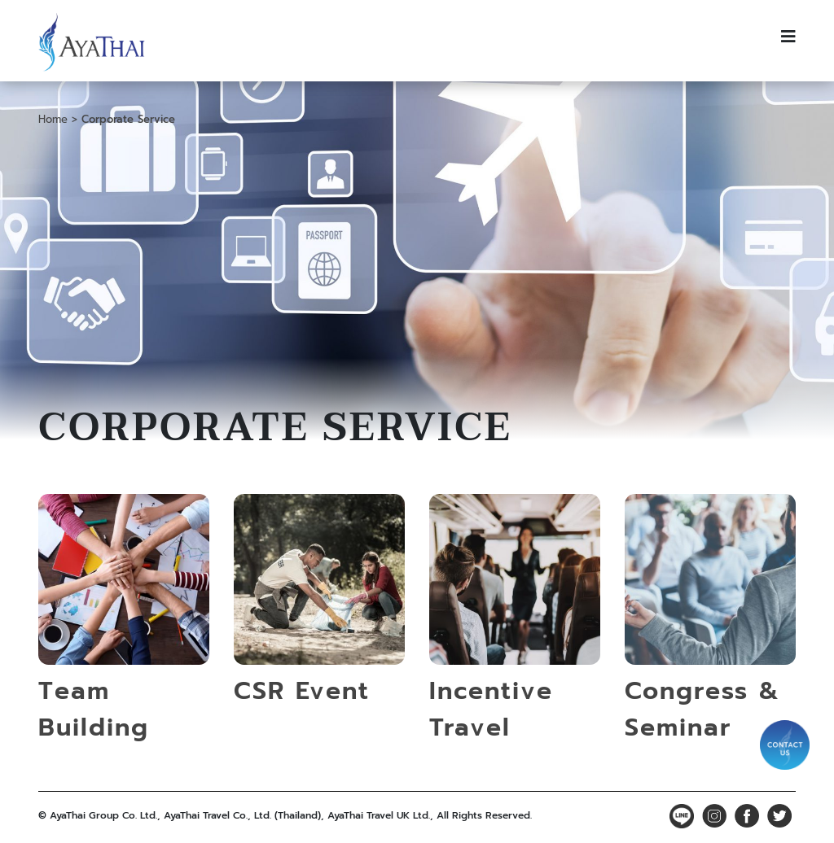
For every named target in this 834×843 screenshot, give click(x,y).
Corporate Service (128, 119)
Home (53, 119)
